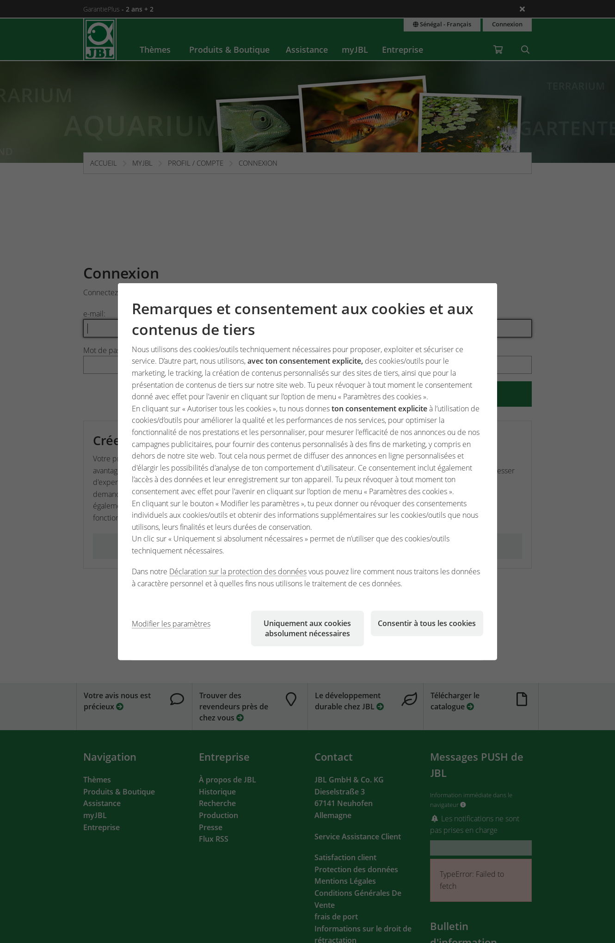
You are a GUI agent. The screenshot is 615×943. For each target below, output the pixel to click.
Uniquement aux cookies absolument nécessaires (307, 628)
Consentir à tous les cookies (427, 623)
